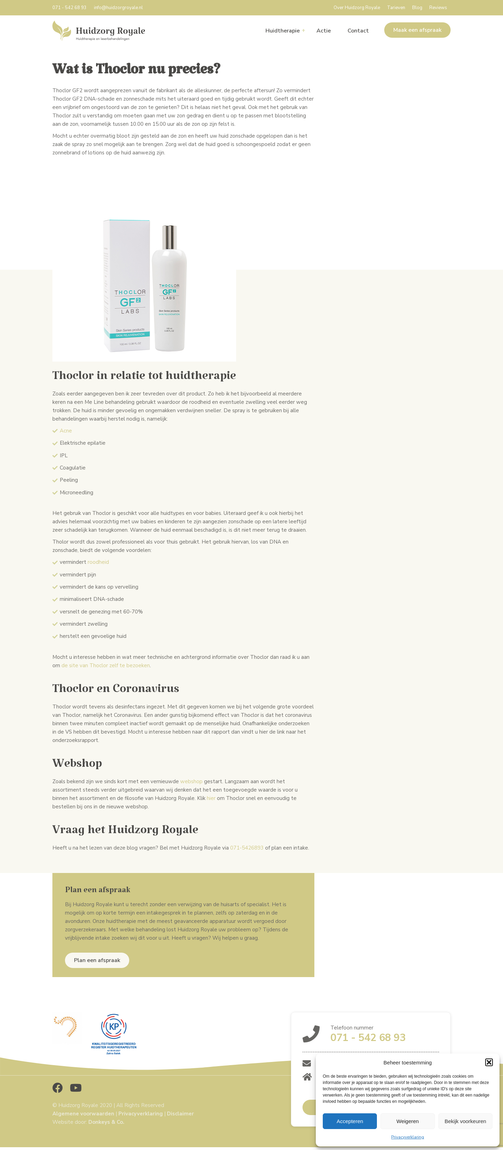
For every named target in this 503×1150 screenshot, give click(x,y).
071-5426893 (246, 847)
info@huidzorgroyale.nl (118, 8)
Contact (358, 31)
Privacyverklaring (407, 1137)
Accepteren (350, 1121)
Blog (417, 8)
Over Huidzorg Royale (357, 8)
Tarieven (396, 8)
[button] (489, 1062)
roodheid (98, 562)
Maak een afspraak (417, 30)
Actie (323, 31)
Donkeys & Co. (106, 1122)
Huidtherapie (282, 31)
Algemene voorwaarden (83, 1113)
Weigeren (407, 1121)
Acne (66, 430)
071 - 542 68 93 (69, 8)
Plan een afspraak (97, 960)
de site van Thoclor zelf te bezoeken (105, 665)
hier (211, 798)
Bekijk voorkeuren (465, 1121)
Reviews (438, 8)
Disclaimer (180, 1113)
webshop (191, 781)
